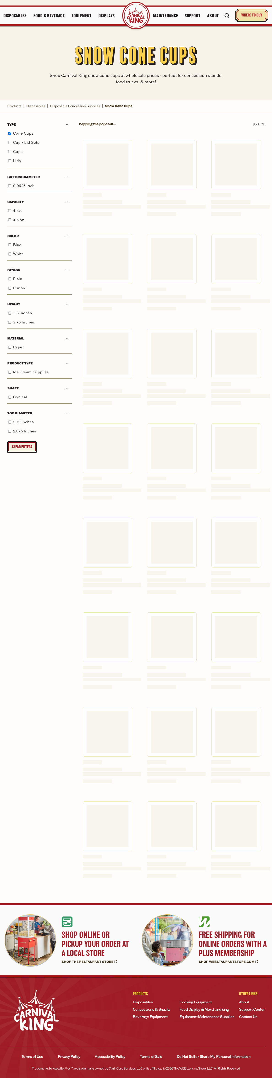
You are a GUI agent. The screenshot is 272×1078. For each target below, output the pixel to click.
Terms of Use (32, 1056)
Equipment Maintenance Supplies (207, 1016)
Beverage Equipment (150, 1016)
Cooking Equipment (196, 1002)
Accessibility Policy (110, 1056)
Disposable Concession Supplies (75, 106)
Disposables (35, 106)
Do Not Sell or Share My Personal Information (213, 1056)
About (244, 1002)
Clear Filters (22, 447)
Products (14, 106)
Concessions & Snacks (151, 1009)
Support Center (252, 1009)
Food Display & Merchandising (204, 1009)
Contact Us (248, 1016)
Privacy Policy (69, 1056)
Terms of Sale (151, 1056)
